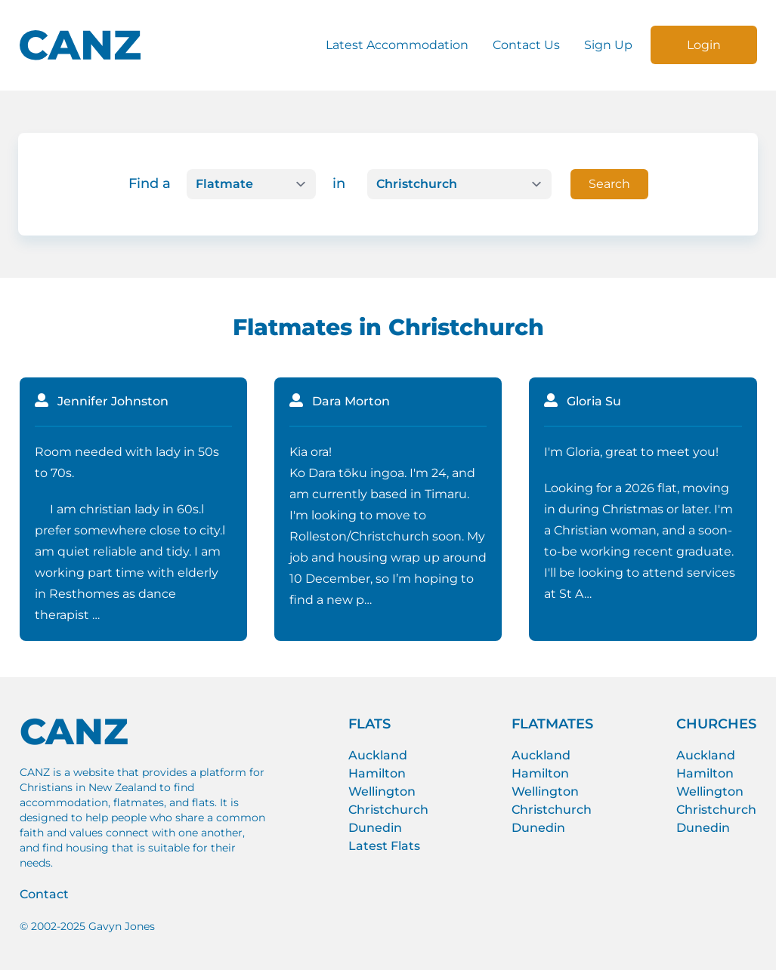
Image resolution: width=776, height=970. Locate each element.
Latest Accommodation (397, 45)
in (338, 183)
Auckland (377, 755)
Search (609, 184)
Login (704, 45)
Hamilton (377, 773)
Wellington (382, 791)
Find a (149, 183)
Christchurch (388, 809)
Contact (44, 894)
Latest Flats (384, 846)
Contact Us (526, 45)
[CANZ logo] (80, 45)
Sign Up (608, 45)
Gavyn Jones (121, 926)
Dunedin (375, 828)
